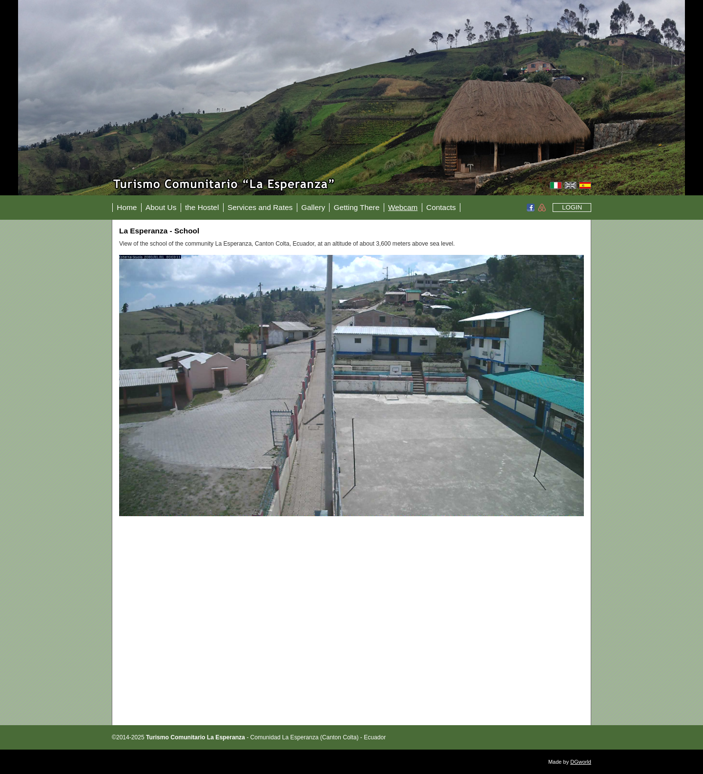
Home (127, 207)
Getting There (356, 207)
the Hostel (202, 207)
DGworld (580, 762)
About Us (160, 207)
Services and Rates (259, 207)
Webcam (402, 207)
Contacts (441, 207)
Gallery (313, 207)
